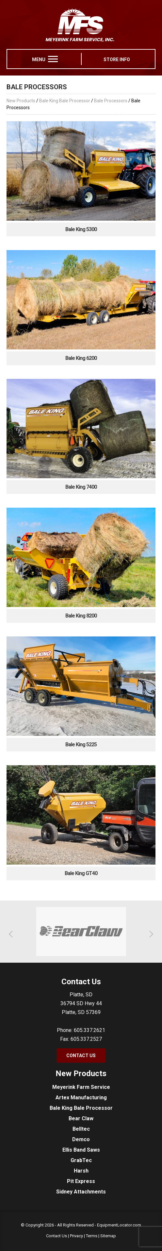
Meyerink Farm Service (81, 1087)
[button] (12, 934)
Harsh (81, 1171)
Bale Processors (110, 100)
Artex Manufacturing (81, 1097)
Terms (91, 1235)
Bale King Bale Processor (64, 100)
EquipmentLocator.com (119, 1225)
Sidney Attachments (81, 1192)
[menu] (52, 59)
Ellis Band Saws (81, 1150)
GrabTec (81, 1160)
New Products (21, 100)
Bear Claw (81, 1118)
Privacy (76, 1235)
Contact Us (81, 1055)
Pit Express (81, 1181)
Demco (81, 1139)
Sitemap (108, 1235)
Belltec (81, 1129)
